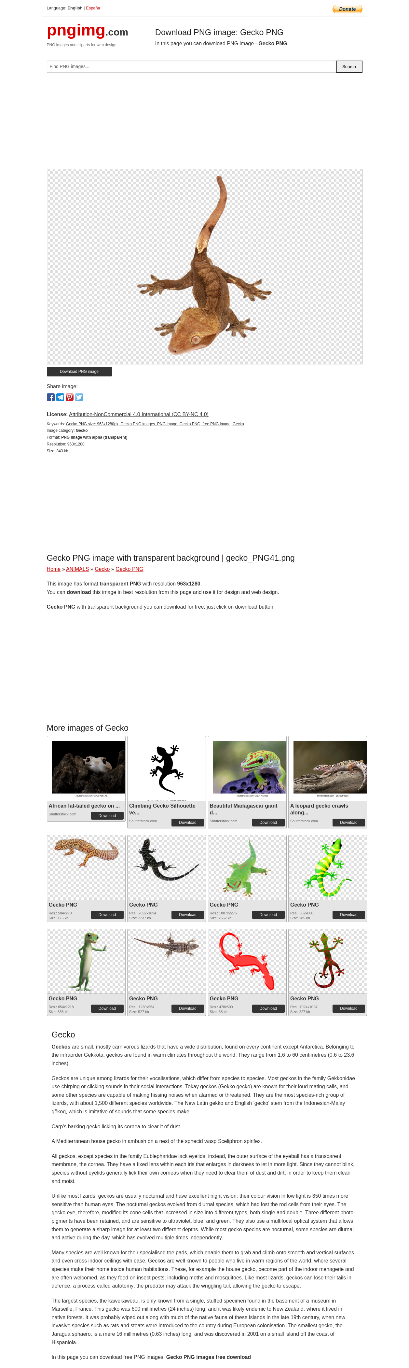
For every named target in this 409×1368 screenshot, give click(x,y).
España (93, 8)
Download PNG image (79, 371)
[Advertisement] (204, 123)
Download (107, 815)
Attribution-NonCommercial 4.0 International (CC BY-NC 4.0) (139, 414)
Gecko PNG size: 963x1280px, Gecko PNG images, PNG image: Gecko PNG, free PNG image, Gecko (155, 424)
